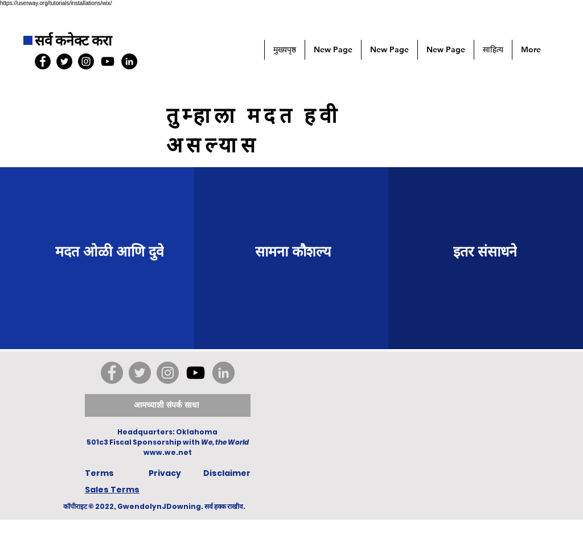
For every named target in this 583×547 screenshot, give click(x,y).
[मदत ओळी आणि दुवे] (109, 250)
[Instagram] (168, 373)
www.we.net (167, 452)
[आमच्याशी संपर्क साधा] (168, 405)
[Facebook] (112, 373)
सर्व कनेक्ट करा (73, 41)
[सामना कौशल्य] (293, 250)
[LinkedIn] (129, 61)
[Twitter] (140, 373)
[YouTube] (108, 61)
